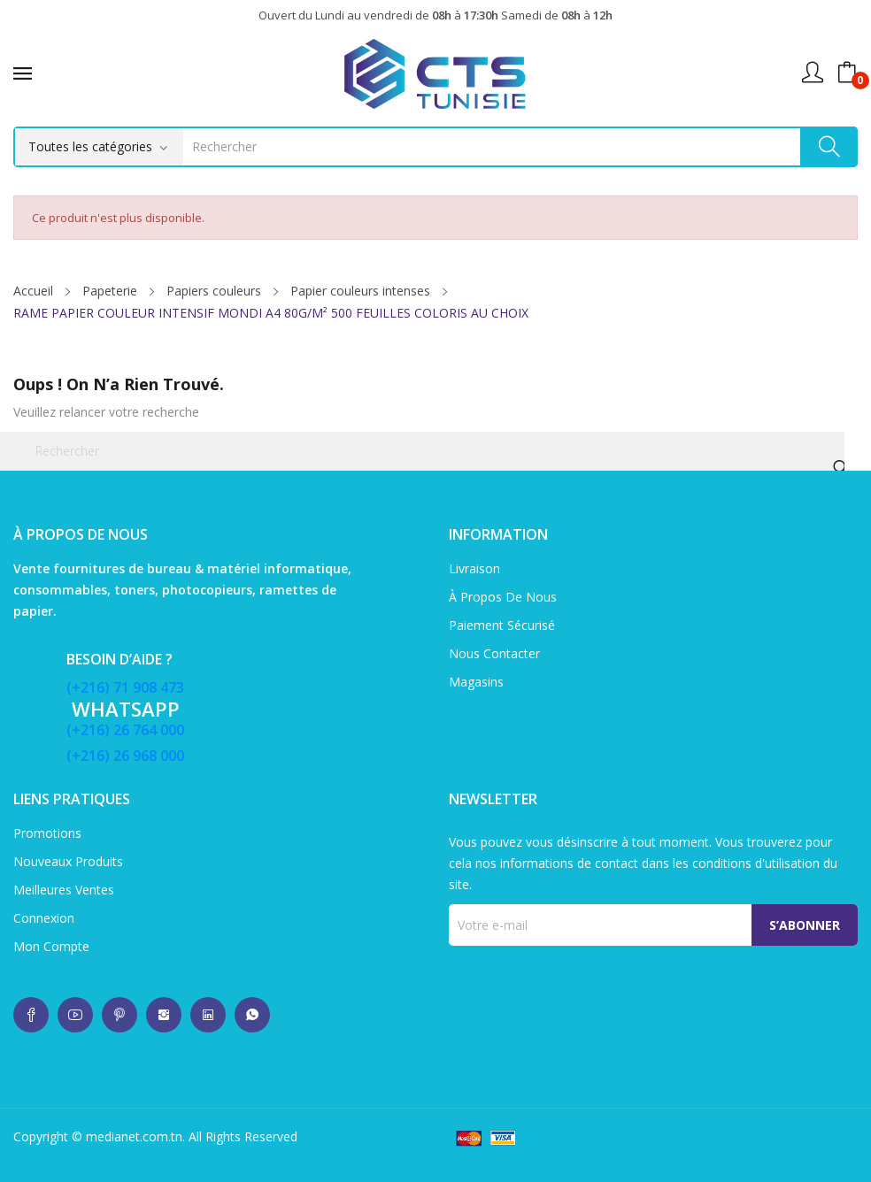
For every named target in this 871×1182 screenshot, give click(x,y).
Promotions (47, 833)
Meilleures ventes (63, 889)
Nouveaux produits (68, 861)
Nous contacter (494, 653)
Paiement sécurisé (502, 625)
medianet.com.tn (134, 1136)
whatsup (31, 1014)
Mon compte (51, 946)
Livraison (474, 568)
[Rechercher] (422, 451)
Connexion (43, 918)
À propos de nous (503, 596)
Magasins (476, 681)
